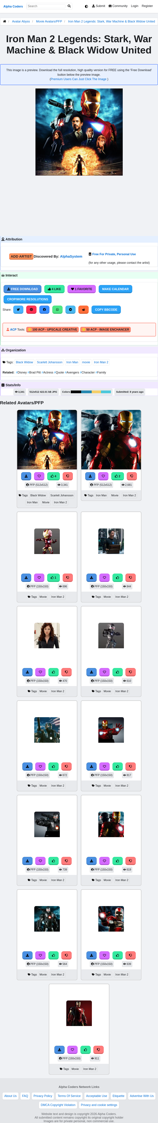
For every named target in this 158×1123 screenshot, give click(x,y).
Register (147, 6)
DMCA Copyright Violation (58, 1105)
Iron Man (72, 362)
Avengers (72, 372)
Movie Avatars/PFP (49, 21)
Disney (21, 372)
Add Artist (21, 256)
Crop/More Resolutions (27, 299)
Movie (45, 502)
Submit (98, 6)
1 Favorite (81, 289)
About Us (10, 1096)
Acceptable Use (96, 1096)
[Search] (69, 6)
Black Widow (24, 362)
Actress (48, 372)
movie (86, 362)
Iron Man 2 (101, 362)
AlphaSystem (71, 256)
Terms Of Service (69, 1096)
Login (134, 6)
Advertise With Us (142, 1096)
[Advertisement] (79, 205)
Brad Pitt (35, 372)
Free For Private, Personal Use (114, 254)
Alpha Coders (13, 6)
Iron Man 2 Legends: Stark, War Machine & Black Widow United (111, 21)
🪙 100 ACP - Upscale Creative (52, 329)
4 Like (54, 289)
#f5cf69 (96, 391)
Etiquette (118, 1096)
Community (118, 6)
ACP (13, 329)
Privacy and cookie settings (99, 1105)
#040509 (76, 391)
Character (88, 372)
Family (101, 372)
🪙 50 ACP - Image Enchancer (105, 329)
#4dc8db (106, 391)
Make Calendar (115, 289)
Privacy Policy (43, 1096)
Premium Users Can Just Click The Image (79, 79)
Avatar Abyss (21, 21)
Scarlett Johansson (50, 362)
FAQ (25, 1096)
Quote (59, 372)
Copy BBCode (106, 309)
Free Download (22, 289)
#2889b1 (86, 391)
